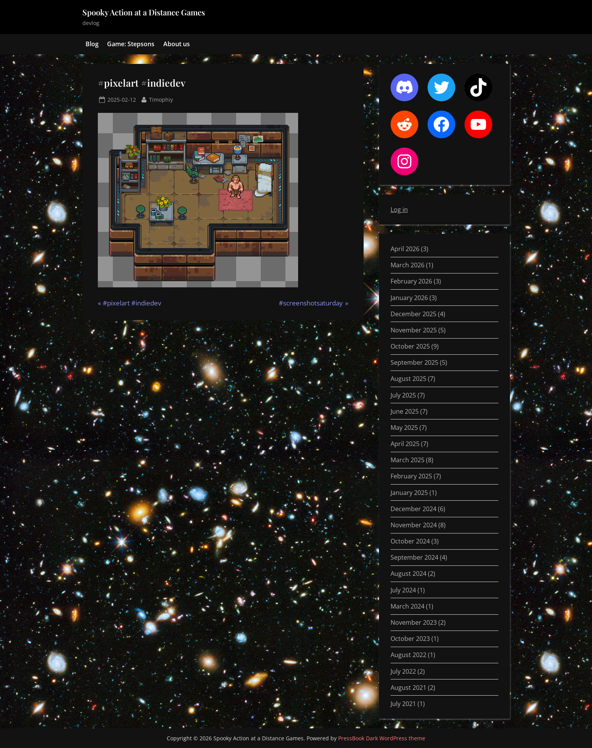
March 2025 (407, 460)
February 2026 (411, 281)
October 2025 (410, 346)
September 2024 (414, 557)
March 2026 (407, 265)
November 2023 (414, 622)
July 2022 (403, 671)
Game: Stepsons (130, 44)
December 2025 (413, 314)
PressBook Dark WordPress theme (381, 738)
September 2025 (414, 362)
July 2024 (403, 590)
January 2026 (409, 297)
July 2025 (403, 395)
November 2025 (414, 330)
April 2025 (405, 443)
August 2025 (408, 378)
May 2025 (404, 427)
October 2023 (410, 638)
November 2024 (414, 525)
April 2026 (405, 249)
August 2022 (408, 655)
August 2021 (408, 687)
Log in (399, 209)
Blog (92, 44)
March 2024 (407, 606)
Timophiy (161, 99)
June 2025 (405, 411)
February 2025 (411, 476)
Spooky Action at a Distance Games (143, 12)
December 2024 (413, 509)
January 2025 (409, 492)
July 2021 (403, 703)
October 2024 (410, 541)
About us (176, 44)
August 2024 (408, 573)
